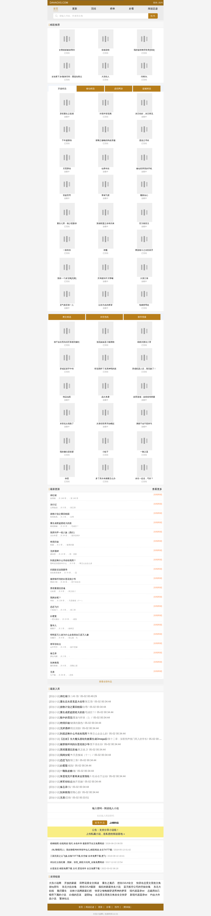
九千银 (53, 675)
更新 (74, 8)
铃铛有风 (54, 517)
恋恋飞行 (54, 607)
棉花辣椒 (54, 526)
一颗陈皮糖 (66, 771)
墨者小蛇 (54, 582)
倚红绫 (53, 495)
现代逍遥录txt (137, 890)
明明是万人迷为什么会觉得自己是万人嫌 (69, 635)
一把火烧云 (54, 619)
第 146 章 (73, 696)
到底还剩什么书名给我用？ (63, 560)
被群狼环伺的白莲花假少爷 (63, 579)
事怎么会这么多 (98, 733)
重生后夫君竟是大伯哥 (72, 701)
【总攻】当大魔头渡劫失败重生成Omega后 (83, 739)
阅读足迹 (153, 8)
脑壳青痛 (54, 666)
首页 (55, 8)
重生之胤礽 (108, 883)
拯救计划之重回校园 (59, 514)
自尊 (85, 707)
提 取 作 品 (100, 822)
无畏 (52, 672)
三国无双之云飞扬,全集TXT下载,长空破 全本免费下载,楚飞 (78, 856)
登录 (155, 3)
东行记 (53, 504)
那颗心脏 (75, 792)
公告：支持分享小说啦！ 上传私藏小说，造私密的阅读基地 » (105, 832)
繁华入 (53, 625)
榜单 (112, 8)
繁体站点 (64, 898)
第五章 (89, 701)
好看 (131, 8)
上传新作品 (114, 823)
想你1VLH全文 (125, 883)
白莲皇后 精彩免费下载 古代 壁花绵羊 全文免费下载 (75, 868)
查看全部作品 (105, 681)
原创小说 (54, 696)
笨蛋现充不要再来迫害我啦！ (76, 776)
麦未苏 (53, 554)
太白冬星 (54, 535)
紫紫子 (53, 628)
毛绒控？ (90, 712)
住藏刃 (53, 638)
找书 (161, 3)
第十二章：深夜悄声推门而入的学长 (127, 739)
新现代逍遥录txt (138, 894)
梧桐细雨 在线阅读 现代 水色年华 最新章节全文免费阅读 (77, 843)
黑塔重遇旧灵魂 (57, 588)
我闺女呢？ (55, 597)
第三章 (74, 760)
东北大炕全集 (69, 887)
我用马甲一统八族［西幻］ (63, 532)
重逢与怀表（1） (82, 717)
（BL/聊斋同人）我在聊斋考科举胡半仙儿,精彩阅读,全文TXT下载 (81, 849)
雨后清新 (75, 728)
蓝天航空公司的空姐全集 (137, 887)
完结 (93, 8)
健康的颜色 (77, 723)
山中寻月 (54, 647)
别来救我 (54, 662)
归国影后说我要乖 (58, 569)
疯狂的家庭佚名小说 (110, 887)
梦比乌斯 (54, 656)
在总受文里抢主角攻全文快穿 (111, 894)
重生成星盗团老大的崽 (61, 523)
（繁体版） (127, 907)
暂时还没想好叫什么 (58, 563)
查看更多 (157, 489)
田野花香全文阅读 (89, 883)
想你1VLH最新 (88, 887)
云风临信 (54, 508)
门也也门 (54, 610)
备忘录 (53, 653)
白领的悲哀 (75, 894)
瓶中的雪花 (66, 717)
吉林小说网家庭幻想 (81, 890)
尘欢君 (53, 591)
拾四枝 (53, 498)
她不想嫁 (78, 781)
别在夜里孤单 (55, 573)
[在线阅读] (158, 494)
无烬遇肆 (54, 551)
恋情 (68, 797)
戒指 (70, 765)
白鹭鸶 (53, 616)
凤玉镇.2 (82, 749)
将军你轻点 (55, 644)
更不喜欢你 (96, 744)
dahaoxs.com (58, 2)
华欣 (52, 601)
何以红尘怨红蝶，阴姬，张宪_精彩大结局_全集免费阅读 (77, 862)
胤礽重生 (62, 890)
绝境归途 (54, 542)
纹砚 (52, 545)
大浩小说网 (55, 883)
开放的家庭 (70, 883)
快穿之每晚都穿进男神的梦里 (111, 890)
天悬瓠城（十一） (83, 755)
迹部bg (88, 894)
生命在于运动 (100, 776)
